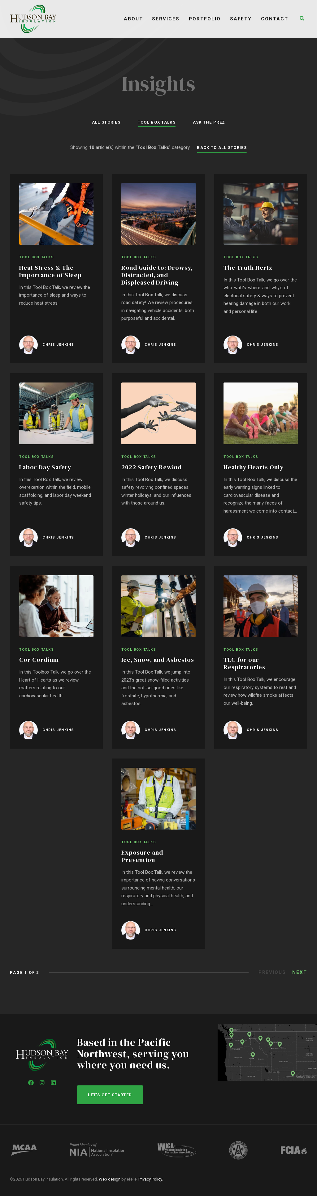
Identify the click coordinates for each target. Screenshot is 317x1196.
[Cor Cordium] (56, 657)
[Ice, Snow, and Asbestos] (158, 657)
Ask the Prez (211, 122)
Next (299, 972)
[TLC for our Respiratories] (260, 657)
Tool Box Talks (157, 122)
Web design (109, 1179)
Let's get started (110, 1094)
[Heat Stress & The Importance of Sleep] (56, 269)
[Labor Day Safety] (56, 465)
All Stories (103, 122)
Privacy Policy (150, 1179)
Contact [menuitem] (277, 19)
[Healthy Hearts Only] (260, 465)
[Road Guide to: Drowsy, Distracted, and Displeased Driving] (158, 269)
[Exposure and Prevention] (158, 854)
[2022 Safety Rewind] (158, 465)
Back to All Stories (222, 148)
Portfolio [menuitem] (207, 19)
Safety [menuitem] (243, 19)
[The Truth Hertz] (260, 269)
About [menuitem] (135, 19)
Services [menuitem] (168, 19)
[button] (302, 19)
